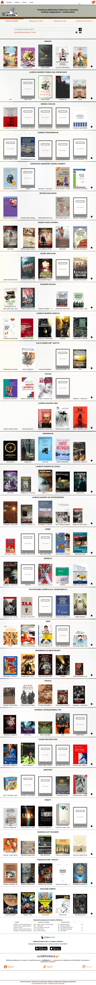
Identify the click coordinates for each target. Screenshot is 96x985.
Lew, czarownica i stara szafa (43, 927)
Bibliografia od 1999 (60, 21)
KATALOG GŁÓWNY (11, 21)
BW (67, 2)
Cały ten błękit (63, 930)
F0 (79, 2)
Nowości (9, 2)
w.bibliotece (46, 960)
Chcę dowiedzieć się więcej (39, 983)
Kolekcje (33, 32)
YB (71, 2)
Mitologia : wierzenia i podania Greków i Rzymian (24, 924)
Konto (31, 2)
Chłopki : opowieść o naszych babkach (45, 924)
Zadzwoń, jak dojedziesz (65, 926)
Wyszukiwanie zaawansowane (22, 32)
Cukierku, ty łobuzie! (41, 930)
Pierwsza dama (40, 929)
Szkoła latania (40, 926)
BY (75, 2)
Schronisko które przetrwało (66, 929)
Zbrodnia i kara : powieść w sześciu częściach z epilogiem (26, 930)
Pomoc (24, 2)
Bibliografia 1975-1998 (36, 21)
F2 (87, 2)
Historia (17, 2)
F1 (82, 2)
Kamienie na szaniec (18, 927)
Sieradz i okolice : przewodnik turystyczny (22, 926)
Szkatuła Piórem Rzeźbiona (84, 21)
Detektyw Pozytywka (64, 924)
